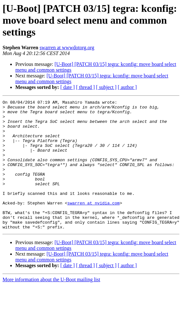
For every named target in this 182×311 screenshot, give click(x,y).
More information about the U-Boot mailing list (51, 305)
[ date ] (67, 87)
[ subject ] (106, 87)
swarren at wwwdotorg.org (67, 47)
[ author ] (127, 87)
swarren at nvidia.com (93, 224)
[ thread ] (85, 87)
